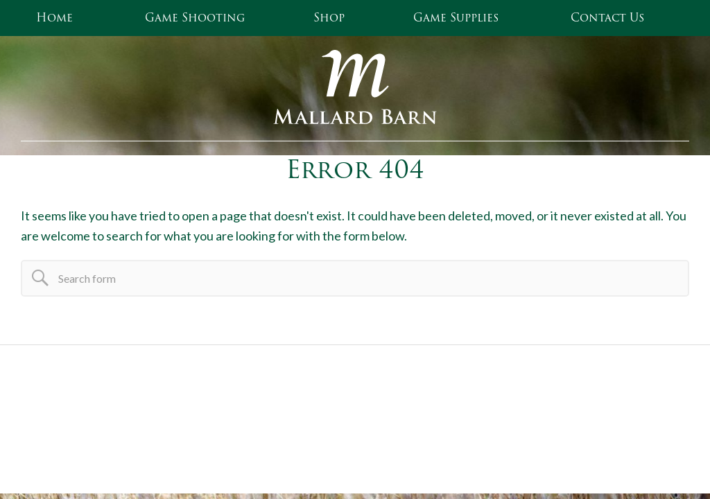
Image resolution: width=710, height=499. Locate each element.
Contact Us (607, 18)
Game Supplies (456, 18)
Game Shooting (195, 18)
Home (54, 18)
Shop (329, 18)
